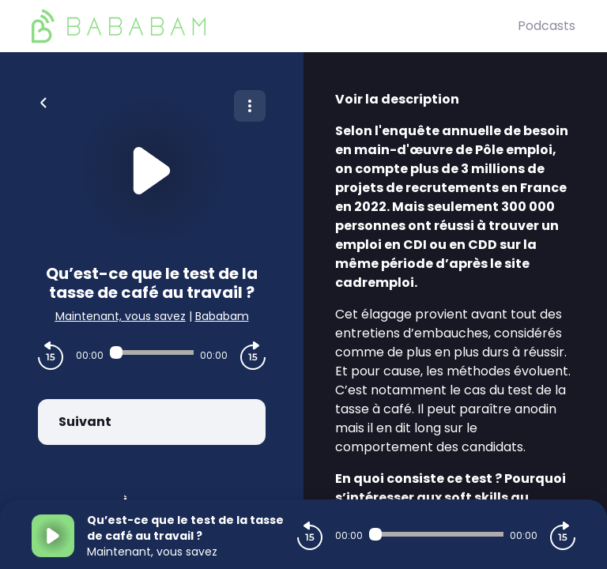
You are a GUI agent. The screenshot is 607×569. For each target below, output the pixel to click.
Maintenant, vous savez (120, 316)
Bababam (222, 316)
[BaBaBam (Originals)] (275, 26)
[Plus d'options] (250, 106)
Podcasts (546, 26)
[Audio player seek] (152, 352)
